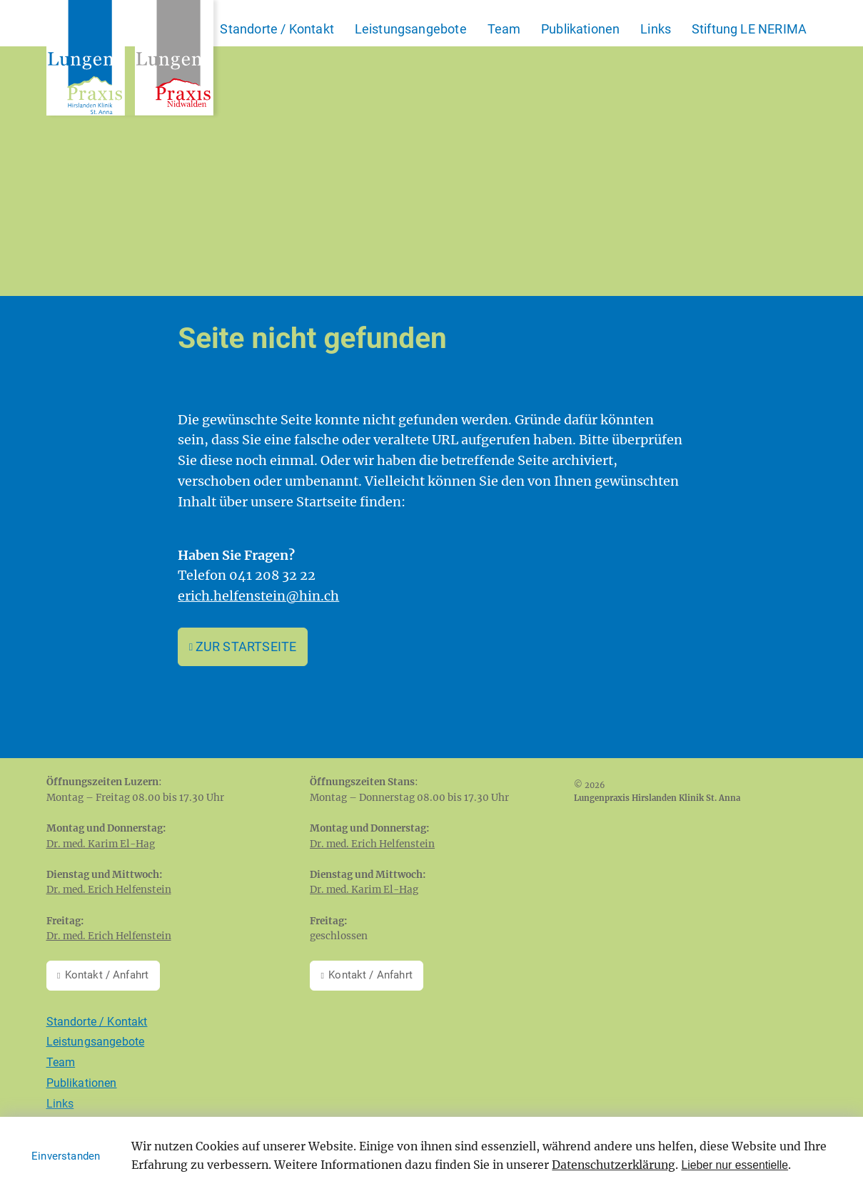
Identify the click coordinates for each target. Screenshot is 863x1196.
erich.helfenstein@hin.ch (258, 596)
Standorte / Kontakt (276, 28)
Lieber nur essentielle (734, 1165)
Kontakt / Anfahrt (107, 974)
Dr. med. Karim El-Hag (100, 844)
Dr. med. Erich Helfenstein (108, 890)
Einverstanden (65, 1156)
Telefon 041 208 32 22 (247, 575)
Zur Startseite (246, 646)
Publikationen (580, 28)
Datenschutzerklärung (613, 1165)
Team (504, 28)
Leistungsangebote (411, 28)
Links (655, 28)
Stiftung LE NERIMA (749, 28)
